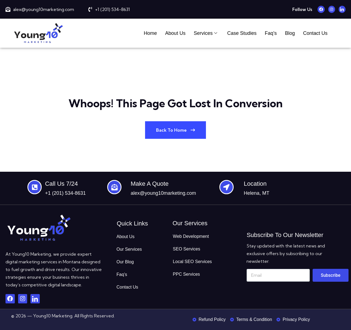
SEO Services (186, 249)
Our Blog (125, 262)
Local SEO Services (192, 261)
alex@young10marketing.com (163, 193)
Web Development (191, 236)
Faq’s (271, 33)
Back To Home (175, 130)
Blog (290, 33)
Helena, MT (256, 193)
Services (205, 33)
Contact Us (315, 33)
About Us (175, 33)
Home (150, 33)
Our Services (129, 249)
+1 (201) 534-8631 (65, 193)
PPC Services (186, 274)
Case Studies (241, 33)
